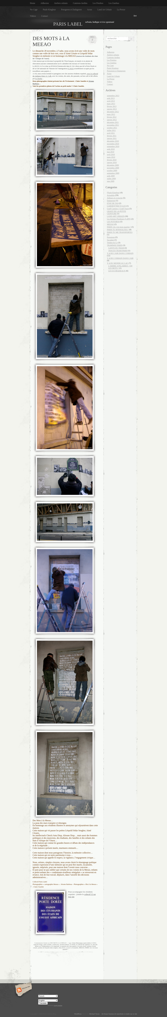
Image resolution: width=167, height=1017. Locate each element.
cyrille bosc (55, 944)
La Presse (121, 9)
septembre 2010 (113, 146)
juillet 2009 (111, 178)
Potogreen (111, 237)
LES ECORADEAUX (116, 271)
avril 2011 (111, 133)
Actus (89, 9)
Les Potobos (98, 3)
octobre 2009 (112, 170)
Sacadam (110, 240)
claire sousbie (47, 944)
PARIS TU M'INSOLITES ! (118, 230)
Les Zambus (114, 3)
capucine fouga (38, 944)
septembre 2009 (113, 173)
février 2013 (112, 106)
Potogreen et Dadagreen (71, 9)
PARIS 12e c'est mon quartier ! (119, 227)
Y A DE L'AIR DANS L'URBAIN (120, 253)
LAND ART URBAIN (115, 216)
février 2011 (111, 136)
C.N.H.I (93, 943)
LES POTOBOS (113, 222)
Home (32, 3)
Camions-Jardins (80, 3)
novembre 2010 (113, 144)
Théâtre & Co (112, 243)
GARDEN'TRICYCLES (116, 206)
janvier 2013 (112, 109)
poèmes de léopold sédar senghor (48, 948)
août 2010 (111, 149)
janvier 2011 (112, 138)
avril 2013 (111, 101)
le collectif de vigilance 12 (84, 944)
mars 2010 (111, 157)
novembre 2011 (113, 125)
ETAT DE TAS (113, 203)
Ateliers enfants (61, 3)
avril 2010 (111, 154)
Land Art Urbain (104, 9)
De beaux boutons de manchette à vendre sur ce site (118, 1014)
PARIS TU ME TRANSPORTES (119, 232)
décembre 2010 (113, 141)
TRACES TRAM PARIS (117, 251)
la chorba (72, 944)
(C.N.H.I (70, 69)
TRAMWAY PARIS (115, 245)
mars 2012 (111, 114)
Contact (44, 16)
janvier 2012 (112, 120)
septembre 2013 (113, 96)
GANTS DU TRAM (116, 248)
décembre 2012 (113, 112)
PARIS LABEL (68, 24)
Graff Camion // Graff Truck (118, 209)
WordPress (78, 1014)
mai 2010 (110, 152)
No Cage (33, 9)
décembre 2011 (113, 122)
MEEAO (81, 948)
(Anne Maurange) (77, 943)
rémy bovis (62, 948)
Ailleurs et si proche (115, 198)
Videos (33, 16)
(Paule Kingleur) (113, 193)
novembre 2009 (113, 168)
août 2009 (111, 176)
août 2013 (111, 98)
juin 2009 (110, 181)
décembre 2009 (113, 165)
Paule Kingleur (49, 9)
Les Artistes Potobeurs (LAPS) (119, 219)
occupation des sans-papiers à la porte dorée (73, 946)
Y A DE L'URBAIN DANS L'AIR (120, 258)
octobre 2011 (112, 128)
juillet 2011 (111, 130)
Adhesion (45, 3)
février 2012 (112, 117)
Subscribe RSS (23, 990)
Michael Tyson (94, 1014)
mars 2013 (111, 104)
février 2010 (112, 160)
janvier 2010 (112, 162)
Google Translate (58, 1005)
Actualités (75, 948)
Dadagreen (111, 201)
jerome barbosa (64, 944)
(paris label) (87, 943)
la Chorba (38, 79)
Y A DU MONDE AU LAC (117, 263)
